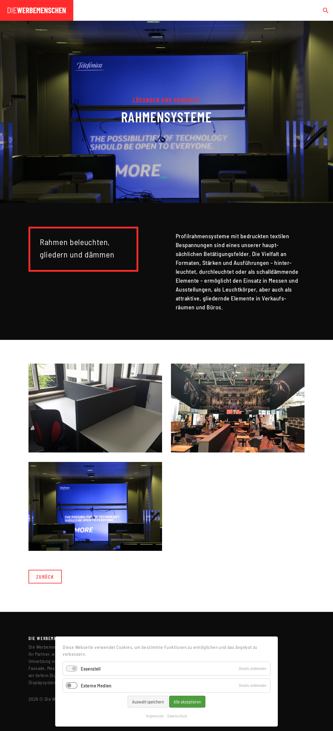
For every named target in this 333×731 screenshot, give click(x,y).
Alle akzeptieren (187, 701)
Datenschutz (177, 716)
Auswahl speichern (148, 701)
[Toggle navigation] (311, 10)
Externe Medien (96, 685)
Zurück (45, 576)
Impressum (155, 716)
